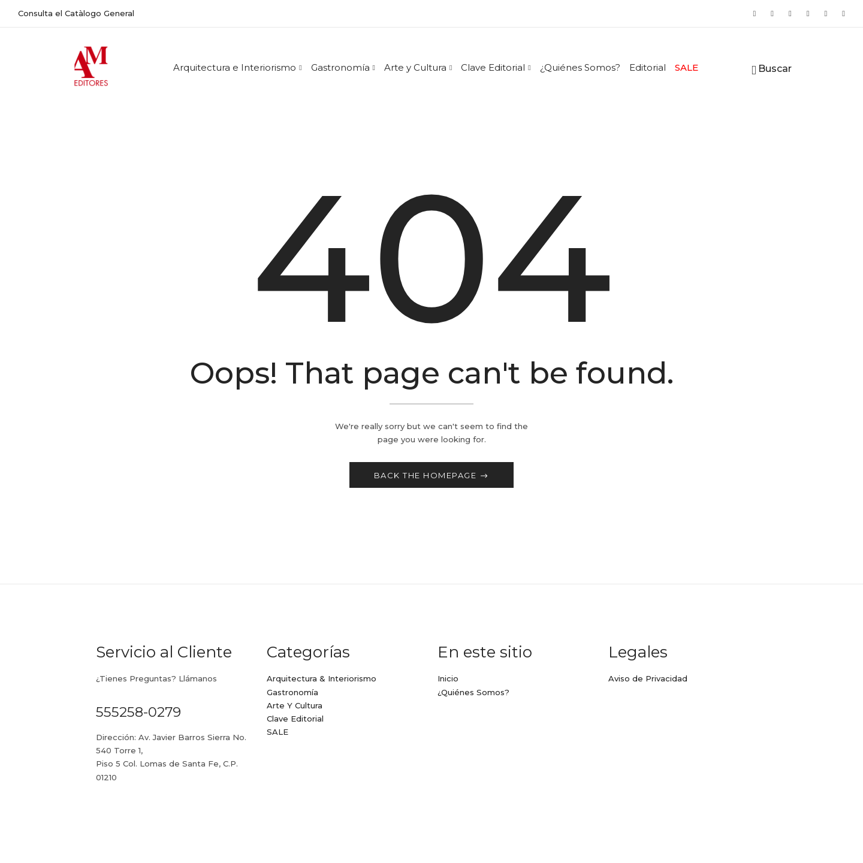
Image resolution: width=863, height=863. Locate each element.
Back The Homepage (426, 477)
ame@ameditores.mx (139, 812)
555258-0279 (138, 713)
